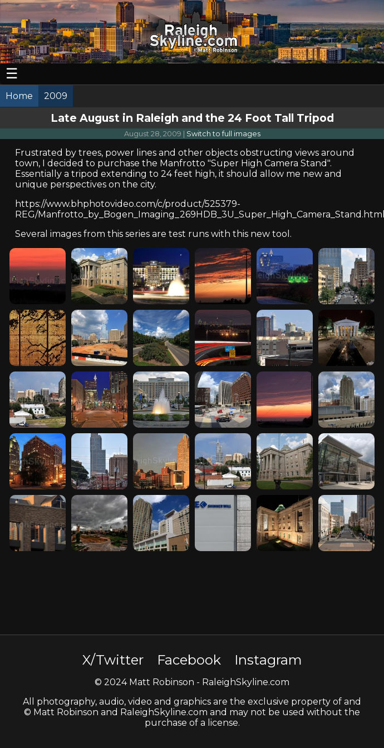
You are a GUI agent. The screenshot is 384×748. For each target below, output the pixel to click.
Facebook (189, 660)
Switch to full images (223, 134)
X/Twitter (113, 660)
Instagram (268, 660)
